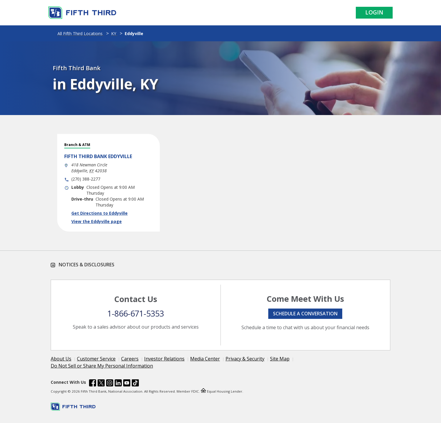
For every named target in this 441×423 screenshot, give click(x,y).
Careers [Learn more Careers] (130, 358)
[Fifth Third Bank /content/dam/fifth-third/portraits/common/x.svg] (101, 383)
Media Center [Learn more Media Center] (205, 358)
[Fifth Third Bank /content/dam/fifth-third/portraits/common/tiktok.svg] (135, 383)
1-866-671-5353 (135, 313)
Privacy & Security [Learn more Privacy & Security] (245, 358)
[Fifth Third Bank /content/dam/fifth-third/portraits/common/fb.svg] (92, 383)
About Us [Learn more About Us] (61, 358)
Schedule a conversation (305, 313)
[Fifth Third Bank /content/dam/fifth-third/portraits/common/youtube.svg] (126, 383)
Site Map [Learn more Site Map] (279, 358)
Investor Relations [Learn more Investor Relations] (164, 358)
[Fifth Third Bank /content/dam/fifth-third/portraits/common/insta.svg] (109, 383)
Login (374, 12)
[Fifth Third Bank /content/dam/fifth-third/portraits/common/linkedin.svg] (118, 383)
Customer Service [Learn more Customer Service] (96, 358)
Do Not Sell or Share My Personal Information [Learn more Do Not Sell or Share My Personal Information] (102, 366)
